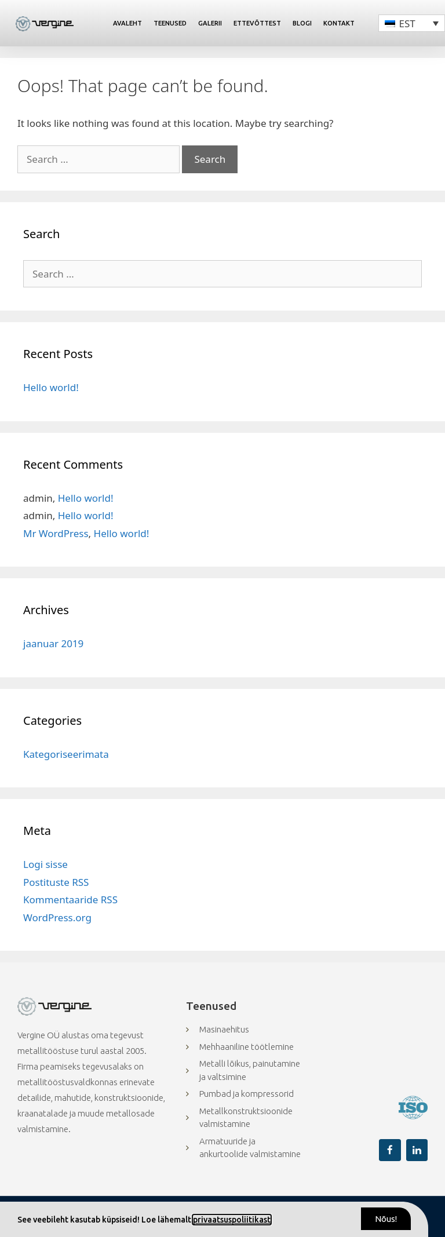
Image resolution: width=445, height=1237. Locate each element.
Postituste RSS (56, 882)
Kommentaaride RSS (70, 899)
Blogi (302, 23)
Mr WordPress (56, 533)
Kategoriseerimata (66, 754)
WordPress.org (57, 917)
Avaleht (127, 23)
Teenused (170, 23)
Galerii (210, 23)
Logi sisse (45, 864)
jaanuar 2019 (53, 643)
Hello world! (51, 387)
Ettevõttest (257, 23)
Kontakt (339, 23)
